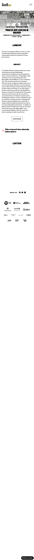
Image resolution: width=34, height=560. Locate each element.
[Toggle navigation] (30, 4)
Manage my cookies (27, 558)
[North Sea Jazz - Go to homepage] (6, 4)
